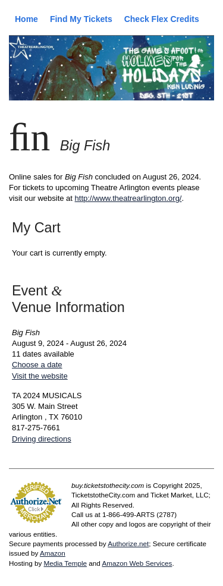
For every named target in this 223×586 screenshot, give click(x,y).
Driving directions (41, 438)
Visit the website (40, 375)
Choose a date (37, 364)
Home (26, 19)
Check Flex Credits (161, 19)
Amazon (52, 553)
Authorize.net (128, 543)
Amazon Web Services (137, 563)
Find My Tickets (81, 19)
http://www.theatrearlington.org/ (128, 198)
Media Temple (65, 563)
